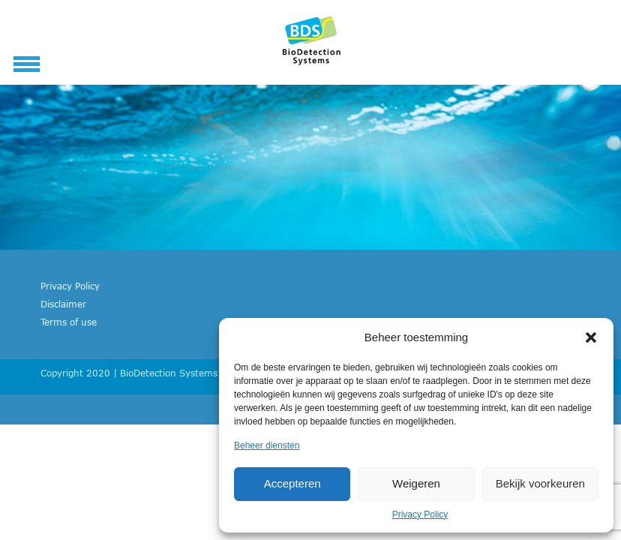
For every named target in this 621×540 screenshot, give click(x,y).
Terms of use (68, 321)
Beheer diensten (266, 445)
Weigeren (416, 483)
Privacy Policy (420, 514)
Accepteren (292, 483)
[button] (591, 337)
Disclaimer (63, 303)
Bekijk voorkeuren (540, 483)
